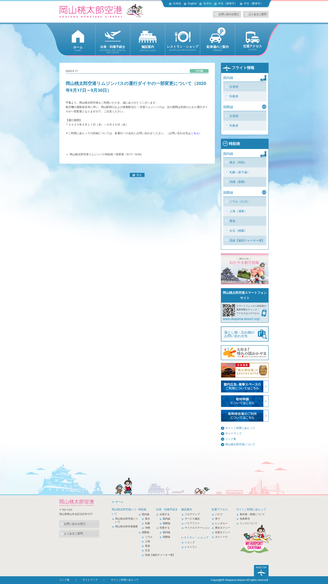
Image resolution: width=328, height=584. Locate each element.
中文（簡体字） (227, 3)
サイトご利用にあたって (240, 428)
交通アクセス (219, 509)
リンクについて (248, 523)
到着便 (233, 96)
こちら (195, 133)
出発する (165, 514)
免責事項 (245, 518)
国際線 (145, 532)
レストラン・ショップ (194, 537)
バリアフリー (192, 523)
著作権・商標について (252, 514)
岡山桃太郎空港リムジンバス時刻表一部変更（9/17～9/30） (107, 154)
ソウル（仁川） (239, 201)
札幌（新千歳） (239, 172)
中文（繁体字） (253, 3)
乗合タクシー (222, 527)
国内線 (145, 514)
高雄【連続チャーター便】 (247, 240)
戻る (137, 175)
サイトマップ (233, 433)
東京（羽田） (238, 162)
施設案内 (186, 509)
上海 (147, 541)
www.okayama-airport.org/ (241, 319)
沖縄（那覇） (238, 182)
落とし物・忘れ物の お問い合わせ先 (245, 334)
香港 (232, 221)
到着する (165, 527)
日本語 (177, 3)
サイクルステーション (197, 527)
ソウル (148, 536)
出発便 (233, 86)
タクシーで (221, 536)
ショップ (190, 542)
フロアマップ (192, 514)
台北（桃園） (238, 230)
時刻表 (231, 143)
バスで (219, 514)
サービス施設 (192, 518)
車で (217, 518)
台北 (147, 550)
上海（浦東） (238, 211)
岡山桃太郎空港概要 (126, 526)
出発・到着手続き (167, 509)
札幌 (147, 523)
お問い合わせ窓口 (229, 14)
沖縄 (147, 527)
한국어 (207, 3)
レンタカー (221, 523)
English (192, 3)
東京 (147, 518)
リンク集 (230, 438)
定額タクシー (222, 532)
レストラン (191, 546)
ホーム (119, 501)
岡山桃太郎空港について (240, 444)
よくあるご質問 (257, 14)
